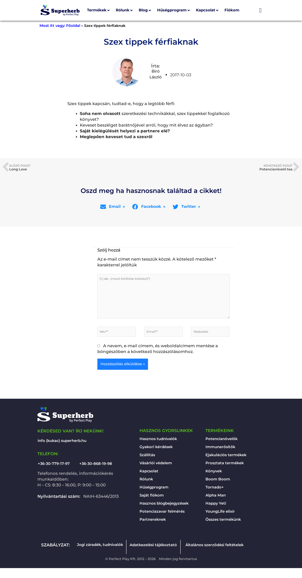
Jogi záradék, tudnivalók (100, 546)
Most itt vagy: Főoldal (59, 25)
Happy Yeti (215, 505)
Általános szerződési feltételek (214, 546)
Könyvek (213, 472)
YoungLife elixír (220, 513)
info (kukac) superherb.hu (62, 442)
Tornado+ (214, 489)
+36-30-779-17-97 (54, 465)
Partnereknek (153, 521)
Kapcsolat (149, 472)
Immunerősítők (220, 448)
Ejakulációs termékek (225, 456)
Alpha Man (215, 497)
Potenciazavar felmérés (162, 513)
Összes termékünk (223, 521)
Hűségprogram (154, 489)
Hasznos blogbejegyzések (164, 505)
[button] (113, 207)
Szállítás (147, 456)
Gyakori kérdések (156, 448)
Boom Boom (217, 481)
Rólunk (146, 481)
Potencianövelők (221, 440)
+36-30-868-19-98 (95, 465)
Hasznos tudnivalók (158, 440)
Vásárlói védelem (156, 464)
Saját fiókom (152, 497)
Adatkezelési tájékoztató (153, 546)
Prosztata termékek (224, 464)
